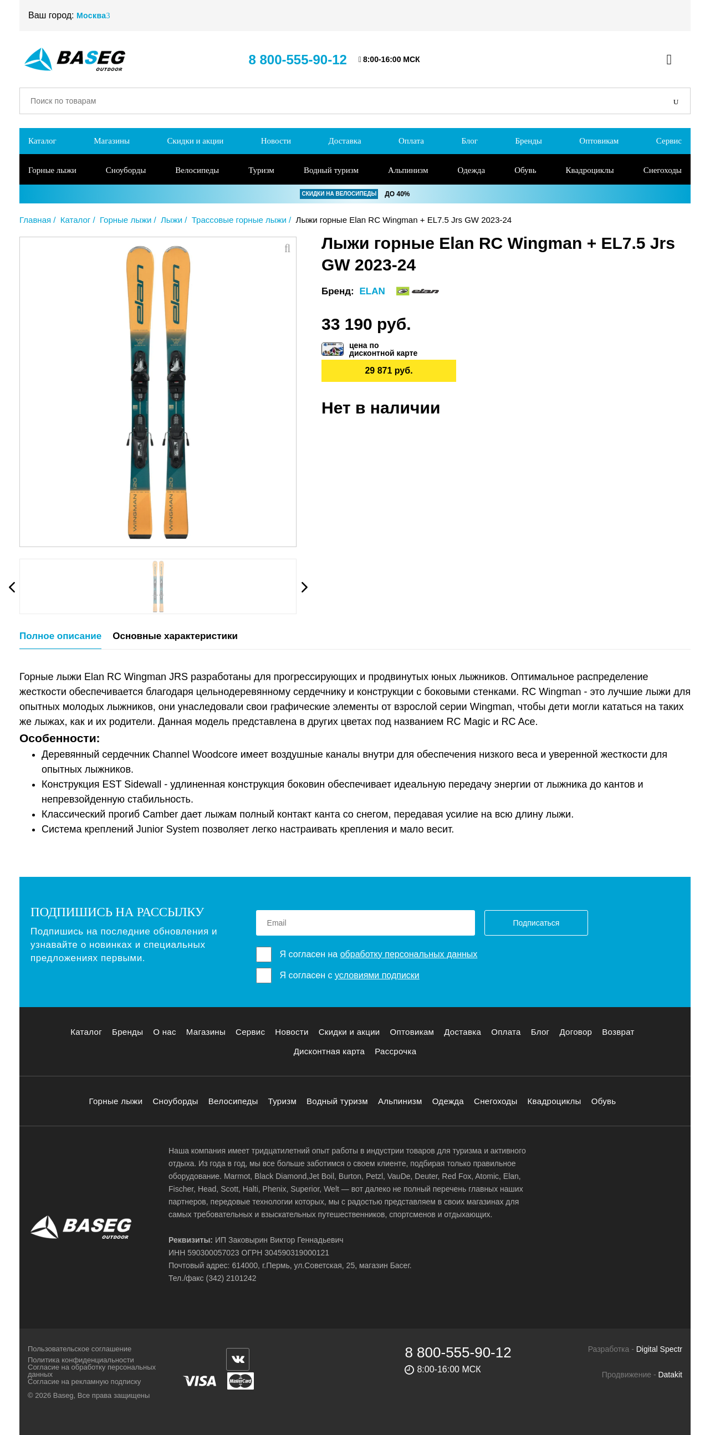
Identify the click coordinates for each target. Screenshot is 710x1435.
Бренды (528, 140)
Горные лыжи (52, 170)
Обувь (525, 170)
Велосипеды (197, 170)
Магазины (112, 140)
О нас (164, 1032)
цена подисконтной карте (383, 349)
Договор (575, 1032)
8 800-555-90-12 (297, 59)
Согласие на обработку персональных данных (92, 1370)
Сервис (669, 140)
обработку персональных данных (409, 954)
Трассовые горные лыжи (239, 219)
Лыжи (171, 219)
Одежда (472, 170)
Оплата (411, 140)
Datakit (670, 1374)
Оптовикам (599, 140)
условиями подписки (377, 975)
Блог (469, 140)
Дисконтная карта (329, 1051)
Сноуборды (126, 170)
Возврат (618, 1032)
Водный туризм (331, 170)
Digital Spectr (659, 1349)
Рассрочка (395, 1051)
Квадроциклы (590, 170)
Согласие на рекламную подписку (84, 1381)
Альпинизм (408, 170)
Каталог (42, 140)
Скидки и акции (195, 140)
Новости (276, 140)
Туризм (261, 170)
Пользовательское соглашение (79, 1348)
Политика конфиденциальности (81, 1359)
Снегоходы (662, 170)
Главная (35, 219)
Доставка (345, 140)
